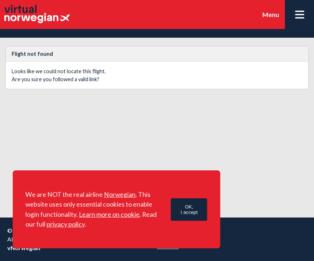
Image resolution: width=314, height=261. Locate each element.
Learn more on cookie (109, 214)
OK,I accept (189, 209)
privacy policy (66, 224)
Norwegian (120, 194)
